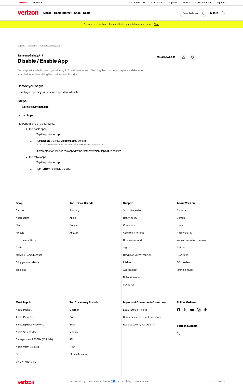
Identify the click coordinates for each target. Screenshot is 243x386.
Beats (73, 324)
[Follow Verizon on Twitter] (185, 309)
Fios (18, 353)
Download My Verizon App (137, 254)
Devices (20, 209)
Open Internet (141, 381)
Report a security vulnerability (139, 324)
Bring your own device (27, 261)
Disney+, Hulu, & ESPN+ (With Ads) (34, 338)
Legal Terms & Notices (135, 309)
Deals (19, 247)
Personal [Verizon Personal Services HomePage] (22, 2)
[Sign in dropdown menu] (214, 12)
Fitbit (72, 346)
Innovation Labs (185, 269)
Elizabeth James (78, 353)
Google (73, 224)
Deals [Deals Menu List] (86, 12)
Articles (181, 247)
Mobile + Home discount (29, 254)
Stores (186, 2)
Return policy (130, 217)
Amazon (74, 232)
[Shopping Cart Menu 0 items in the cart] (223, 13)
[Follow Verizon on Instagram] (198, 309)
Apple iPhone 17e (25, 316)
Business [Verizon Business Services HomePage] (37, 2)
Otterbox (74, 309)
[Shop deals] (156, 24)
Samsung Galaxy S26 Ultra (30, 324)
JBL (72, 338)
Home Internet (63, 12)
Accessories (22, 217)
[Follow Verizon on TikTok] (205, 309)
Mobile (47, 12)
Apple (73, 217)
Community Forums (133, 232)
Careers (181, 217)
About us (181, 209)
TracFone (21, 269)
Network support (132, 276)
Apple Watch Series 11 (27, 346)
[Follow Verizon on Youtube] (192, 309)
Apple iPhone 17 (24, 309)
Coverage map (203, 2)
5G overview (183, 261)
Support (173, 2)
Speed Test (129, 284)
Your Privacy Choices (101, 381)
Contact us (157, 2)
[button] (183, 57)
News (180, 224)
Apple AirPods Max (26, 331)
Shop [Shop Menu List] (77, 12)
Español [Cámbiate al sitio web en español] (221, 2)
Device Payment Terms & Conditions (142, 316)
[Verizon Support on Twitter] (178, 332)
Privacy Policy (78, 381)
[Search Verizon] (193, 13)
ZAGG (73, 316)
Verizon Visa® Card (26, 361)
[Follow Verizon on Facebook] (178, 309)
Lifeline (127, 261)
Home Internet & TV (26, 239)
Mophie (74, 331)
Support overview (132, 209)
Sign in (126, 247)
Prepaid (20, 232)
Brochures (182, 254)
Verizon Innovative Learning (191, 239)
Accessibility (130, 269)
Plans (19, 224)
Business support (132, 239)
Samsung (75, 209)
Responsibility (184, 232)
